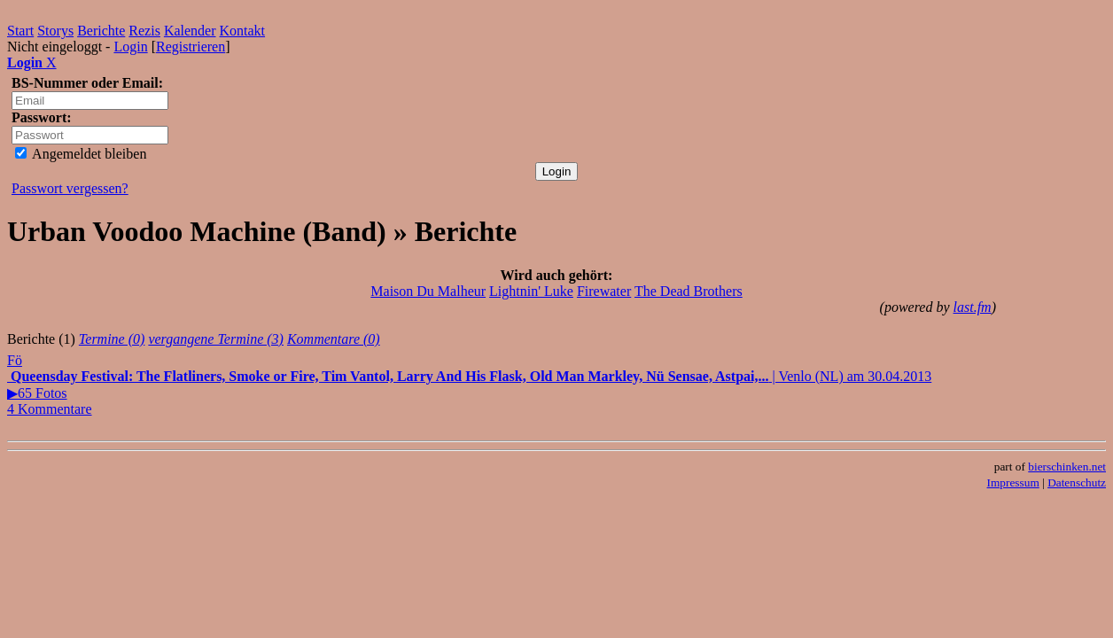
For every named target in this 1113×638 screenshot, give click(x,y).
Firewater (604, 291)
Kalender (190, 30)
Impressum (1013, 482)
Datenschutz (1076, 482)
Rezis (144, 30)
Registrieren (190, 46)
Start (20, 30)
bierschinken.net (1067, 466)
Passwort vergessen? (70, 188)
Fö (14, 360)
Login (130, 46)
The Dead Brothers (688, 291)
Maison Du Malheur (428, 291)
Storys (55, 30)
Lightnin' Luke (531, 291)
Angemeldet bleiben (80, 153)
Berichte (101, 30)
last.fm (972, 307)
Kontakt (243, 30)
